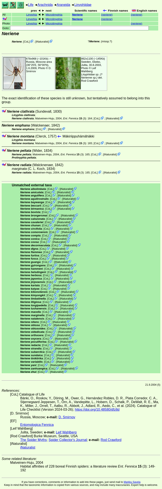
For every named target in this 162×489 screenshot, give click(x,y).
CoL (26, 41)
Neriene (77, 14)
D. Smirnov (66, 417)
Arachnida (45, 5)
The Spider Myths (33, 440)
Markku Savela (132, 482)
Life (31, 5)
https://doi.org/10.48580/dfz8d (97, 409)
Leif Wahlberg (88, 70)
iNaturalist (42, 41)
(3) (74, 118)
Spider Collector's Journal (68, 440)
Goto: (75, 28)
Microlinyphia (54, 14)
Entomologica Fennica (37, 424)
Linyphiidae (82, 5)
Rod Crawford (89, 80)
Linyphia (31, 14)
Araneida (63, 5)
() (106, 14)
